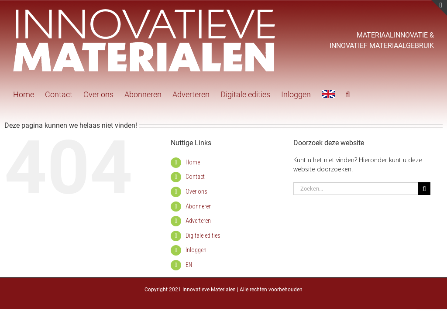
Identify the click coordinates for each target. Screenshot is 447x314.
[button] (348, 93)
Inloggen (196, 249)
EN (189, 264)
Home (193, 162)
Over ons (196, 191)
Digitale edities (203, 235)
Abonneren (199, 206)
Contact (195, 176)
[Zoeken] (424, 188)
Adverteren (198, 220)
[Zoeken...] (355, 188)
